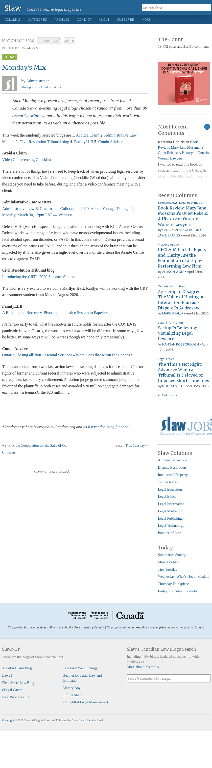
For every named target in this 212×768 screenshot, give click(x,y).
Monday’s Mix (31, 48)
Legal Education (170, 489)
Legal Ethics (166, 359)
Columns (12, 19)
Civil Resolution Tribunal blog (44, 142)
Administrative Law (172, 460)
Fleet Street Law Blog (18, 683)
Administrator (37, 81)
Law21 (7, 675)
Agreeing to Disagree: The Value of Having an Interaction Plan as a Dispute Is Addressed (181, 299)
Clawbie (31, 115)
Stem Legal (78, 720)
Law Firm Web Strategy (80, 668)
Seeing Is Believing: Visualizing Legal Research (177, 333)
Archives (62, 19)
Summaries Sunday (172, 555)
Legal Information (191, 202)
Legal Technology (171, 525)
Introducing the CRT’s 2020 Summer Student (38, 277)
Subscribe (125, 19)
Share (69, 41)
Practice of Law (168, 244)
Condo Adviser (110, 142)
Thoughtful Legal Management (85, 702)
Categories (37, 19)
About (104, 19)
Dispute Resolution (171, 286)
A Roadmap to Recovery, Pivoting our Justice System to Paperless (55, 312)
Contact (84, 19)
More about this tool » (143, 667)
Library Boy (72, 688)
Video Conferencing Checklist (26, 159)
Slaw (12, 8)
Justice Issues (168, 482)
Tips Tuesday (135, 445)
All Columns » (167, 395)
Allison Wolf (173, 271)
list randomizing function (108, 427)
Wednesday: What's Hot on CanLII (183, 576)
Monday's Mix (168, 562)
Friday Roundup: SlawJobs (177, 591)
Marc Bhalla (172, 313)
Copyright (8, 720)
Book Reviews (168, 202)
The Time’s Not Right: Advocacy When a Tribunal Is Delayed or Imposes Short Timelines (183, 372)
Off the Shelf (72, 695)
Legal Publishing (170, 518)
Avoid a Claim (87, 135)
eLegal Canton (12, 690)
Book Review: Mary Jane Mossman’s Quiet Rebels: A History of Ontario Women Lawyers (183, 216)
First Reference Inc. (16, 697)
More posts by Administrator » (41, 87)
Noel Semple (172, 386)
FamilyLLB (83, 142)
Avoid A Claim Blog (17, 668)
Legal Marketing (170, 511)
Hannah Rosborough (180, 344)
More (146, 19)
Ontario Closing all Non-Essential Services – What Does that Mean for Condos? (67, 355)
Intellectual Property (173, 475)
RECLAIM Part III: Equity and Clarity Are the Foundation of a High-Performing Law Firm (182, 258)
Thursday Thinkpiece (173, 584)
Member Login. (96, 720)
